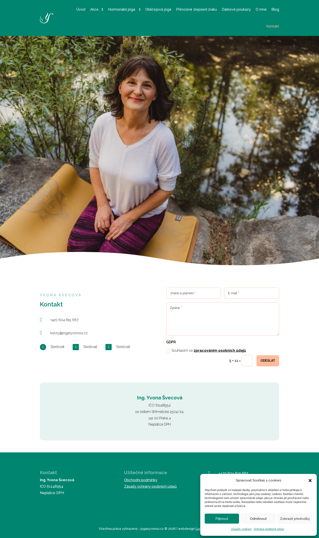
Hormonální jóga (122, 9)
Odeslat (268, 360)
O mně (261, 9)
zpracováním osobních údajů (220, 350)
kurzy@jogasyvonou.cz (69, 333)
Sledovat (57, 347)
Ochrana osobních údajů (269, 529)
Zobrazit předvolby (295, 519)
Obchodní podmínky (140, 480)
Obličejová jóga (158, 9)
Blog (275, 9)
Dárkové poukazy (236, 9)
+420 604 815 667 (64, 320)
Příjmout (221, 519)
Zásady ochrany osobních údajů (150, 486)
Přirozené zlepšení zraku (196, 9)
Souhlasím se (206, 350)
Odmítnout (258, 519)
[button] (310, 480)
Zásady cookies (241, 529)
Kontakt (272, 26)
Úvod (80, 9)
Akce (94, 9)
